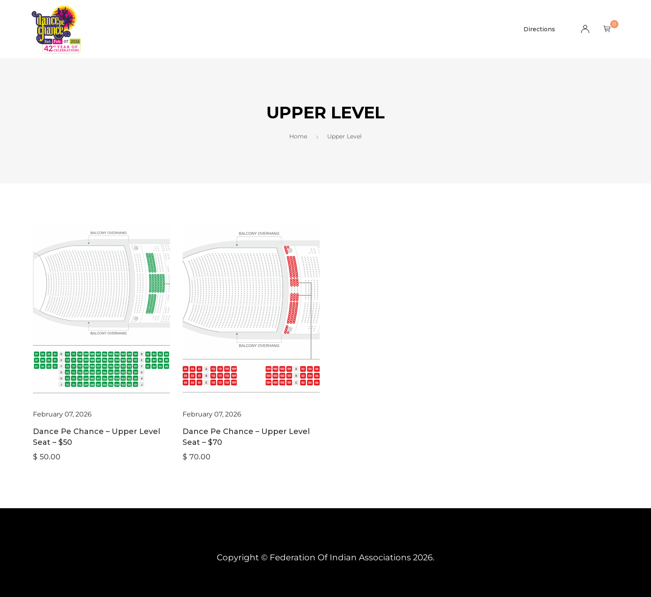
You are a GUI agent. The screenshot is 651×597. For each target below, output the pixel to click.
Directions (539, 29)
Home (298, 136)
